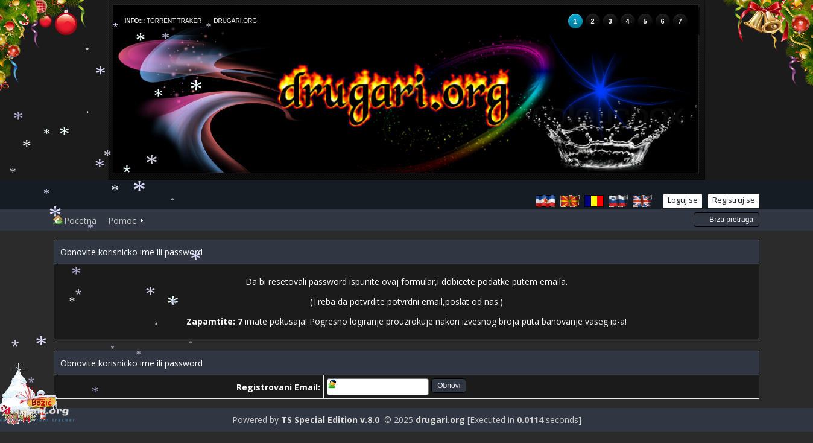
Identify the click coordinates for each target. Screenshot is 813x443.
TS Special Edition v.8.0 (330, 419)
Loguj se (683, 199)
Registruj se (733, 199)
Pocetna (74, 220)
